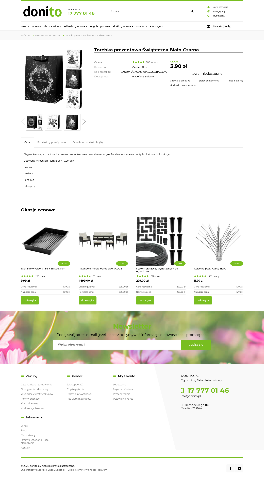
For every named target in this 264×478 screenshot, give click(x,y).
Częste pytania (75, 389)
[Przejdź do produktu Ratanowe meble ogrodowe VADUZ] (103, 244)
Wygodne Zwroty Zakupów (37, 394)
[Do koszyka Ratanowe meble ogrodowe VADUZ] (87, 300)
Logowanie (119, 384)
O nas (24, 425)
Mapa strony (28, 435)
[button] (23, 122)
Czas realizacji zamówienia (36, 384)
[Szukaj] (192, 11)
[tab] (27, 142)
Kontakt (25, 447)
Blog (24, 430)
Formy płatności (30, 398)
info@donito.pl (191, 396)
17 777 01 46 (81, 13)
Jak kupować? (75, 384)
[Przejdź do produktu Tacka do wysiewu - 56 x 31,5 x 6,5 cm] (45, 244)
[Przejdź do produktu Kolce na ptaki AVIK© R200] (218, 244)
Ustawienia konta (123, 398)
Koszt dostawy (29, 403)
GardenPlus (139, 67)
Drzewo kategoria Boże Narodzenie (34, 441)
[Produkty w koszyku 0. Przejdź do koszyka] (222, 26)
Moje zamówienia (123, 389)
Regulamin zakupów (79, 398)
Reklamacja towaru (32, 408)
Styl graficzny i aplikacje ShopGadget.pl (43, 469)
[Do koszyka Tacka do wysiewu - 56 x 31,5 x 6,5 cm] (30, 300)
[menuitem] (25, 26)
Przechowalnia (121, 394)
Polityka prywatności (79, 394)
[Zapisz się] (196, 345)
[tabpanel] (132, 170)
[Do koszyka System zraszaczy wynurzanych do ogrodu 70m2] (145, 300)
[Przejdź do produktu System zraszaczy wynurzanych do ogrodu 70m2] (161, 244)
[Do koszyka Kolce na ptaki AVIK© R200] (203, 300)
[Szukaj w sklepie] (148, 11)
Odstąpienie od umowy (34, 389)
